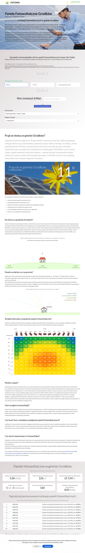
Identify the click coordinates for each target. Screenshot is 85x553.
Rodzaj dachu (9, 110)
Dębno (55, 446)
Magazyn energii (10, 117)
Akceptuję (48, 546)
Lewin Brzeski (16, 448)
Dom (17, 85)
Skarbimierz (8, 448)
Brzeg (75, 446)
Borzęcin (39, 446)
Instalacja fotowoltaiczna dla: (14, 81)
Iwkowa (64, 446)
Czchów (50, 446)
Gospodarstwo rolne (64, 85)
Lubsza (23, 448)
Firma (34, 85)
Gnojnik (59, 446)
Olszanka (27, 448)
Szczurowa (70, 446)
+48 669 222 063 (75, 2)
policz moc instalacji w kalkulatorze (42, 106)
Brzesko (44, 446)
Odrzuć (36, 546)
